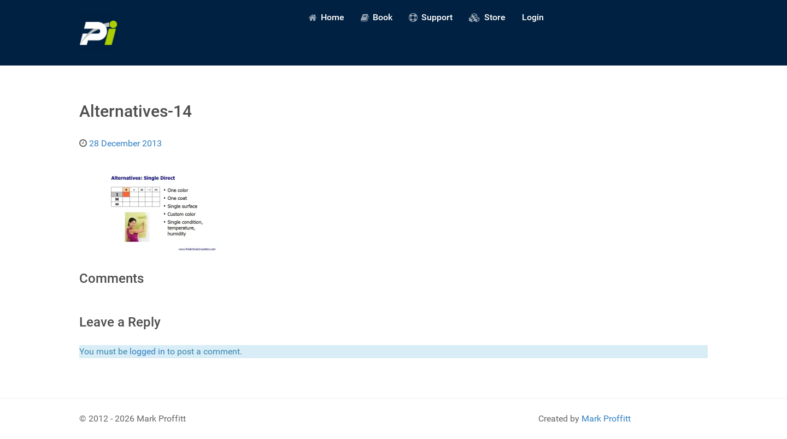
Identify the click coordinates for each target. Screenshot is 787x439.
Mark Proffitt (606, 418)
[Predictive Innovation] (98, 33)
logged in (147, 351)
